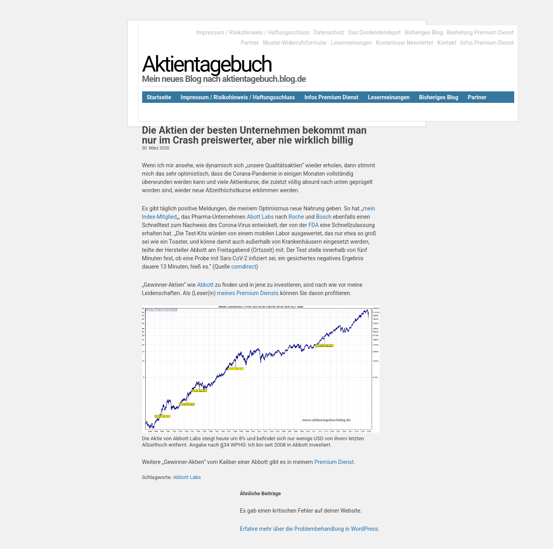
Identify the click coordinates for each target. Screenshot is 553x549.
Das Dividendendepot (374, 32)
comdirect (243, 266)
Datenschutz (329, 32)
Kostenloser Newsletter (404, 43)
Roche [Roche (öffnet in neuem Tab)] (296, 217)
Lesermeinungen (351, 43)
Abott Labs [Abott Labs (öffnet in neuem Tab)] (261, 217)
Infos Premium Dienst (487, 43)
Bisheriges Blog (424, 32)
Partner (250, 43)
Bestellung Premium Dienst (480, 32)
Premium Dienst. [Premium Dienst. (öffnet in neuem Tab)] (334, 462)
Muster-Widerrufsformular (295, 43)
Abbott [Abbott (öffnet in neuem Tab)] (205, 285)
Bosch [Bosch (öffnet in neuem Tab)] (323, 217)
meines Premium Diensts (248, 293)
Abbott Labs (187, 477)
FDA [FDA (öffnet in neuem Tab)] (314, 225)
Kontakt (446, 43)
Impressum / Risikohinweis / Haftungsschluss (253, 32)
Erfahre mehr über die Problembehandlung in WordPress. (310, 529)
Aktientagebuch (207, 64)
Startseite (159, 97)
